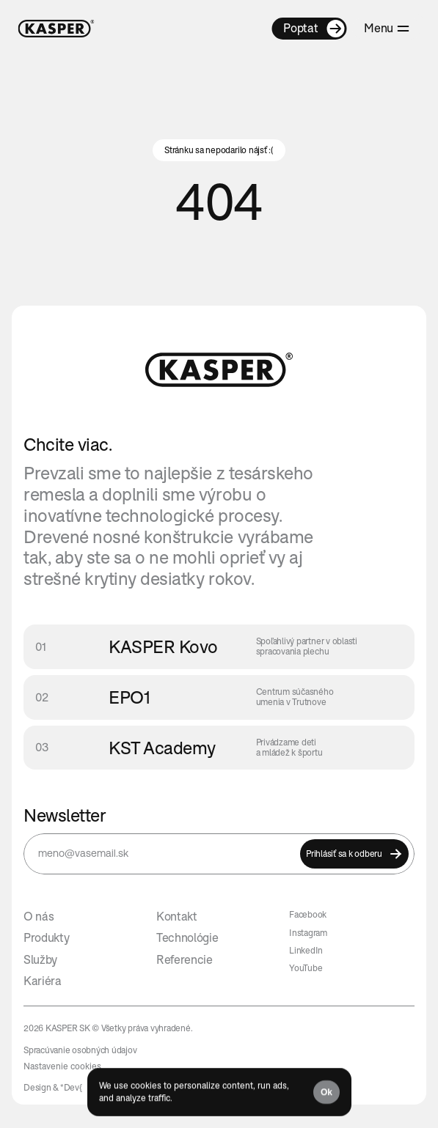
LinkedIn (306, 950)
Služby (40, 959)
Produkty (46, 937)
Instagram (308, 932)
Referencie (184, 959)
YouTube (305, 967)
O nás (38, 916)
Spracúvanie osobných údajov (80, 1049)
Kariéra (42, 980)
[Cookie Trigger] (62, 1066)
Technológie (187, 937)
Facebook (307, 914)
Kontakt (176, 916)
